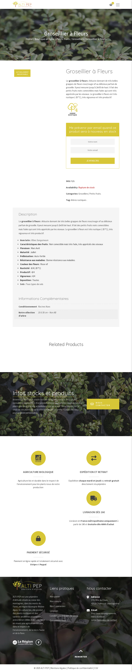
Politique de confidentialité (80, 668)
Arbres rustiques (78, 200)
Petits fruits (63, 38)
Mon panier (55, 596)
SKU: (68, 181)
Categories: (72, 193)
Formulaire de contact (107, 620)
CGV (96, 668)
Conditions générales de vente (64, 615)
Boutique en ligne (44, 38)
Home (29, 38)
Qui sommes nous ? (58, 620)
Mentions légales (58, 668)
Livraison (54, 610)
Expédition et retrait (94, 472)
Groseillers (78, 38)
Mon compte (55, 601)
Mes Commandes (57, 606)
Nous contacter (100, 404)
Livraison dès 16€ (94, 512)
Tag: (68, 200)
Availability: (72, 187)
